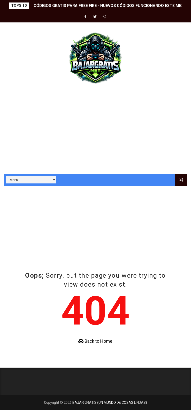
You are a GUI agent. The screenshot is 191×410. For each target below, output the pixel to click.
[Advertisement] (95, 131)
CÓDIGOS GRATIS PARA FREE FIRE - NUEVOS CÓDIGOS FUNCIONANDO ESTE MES (109, 5)
